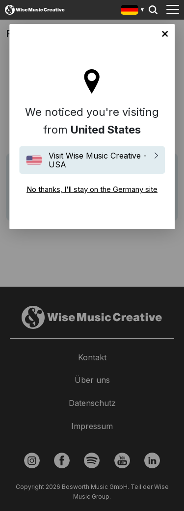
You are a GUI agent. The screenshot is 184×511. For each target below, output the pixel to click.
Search (153, 9)
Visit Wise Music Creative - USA (98, 160)
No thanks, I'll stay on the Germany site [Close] (165, 34)
